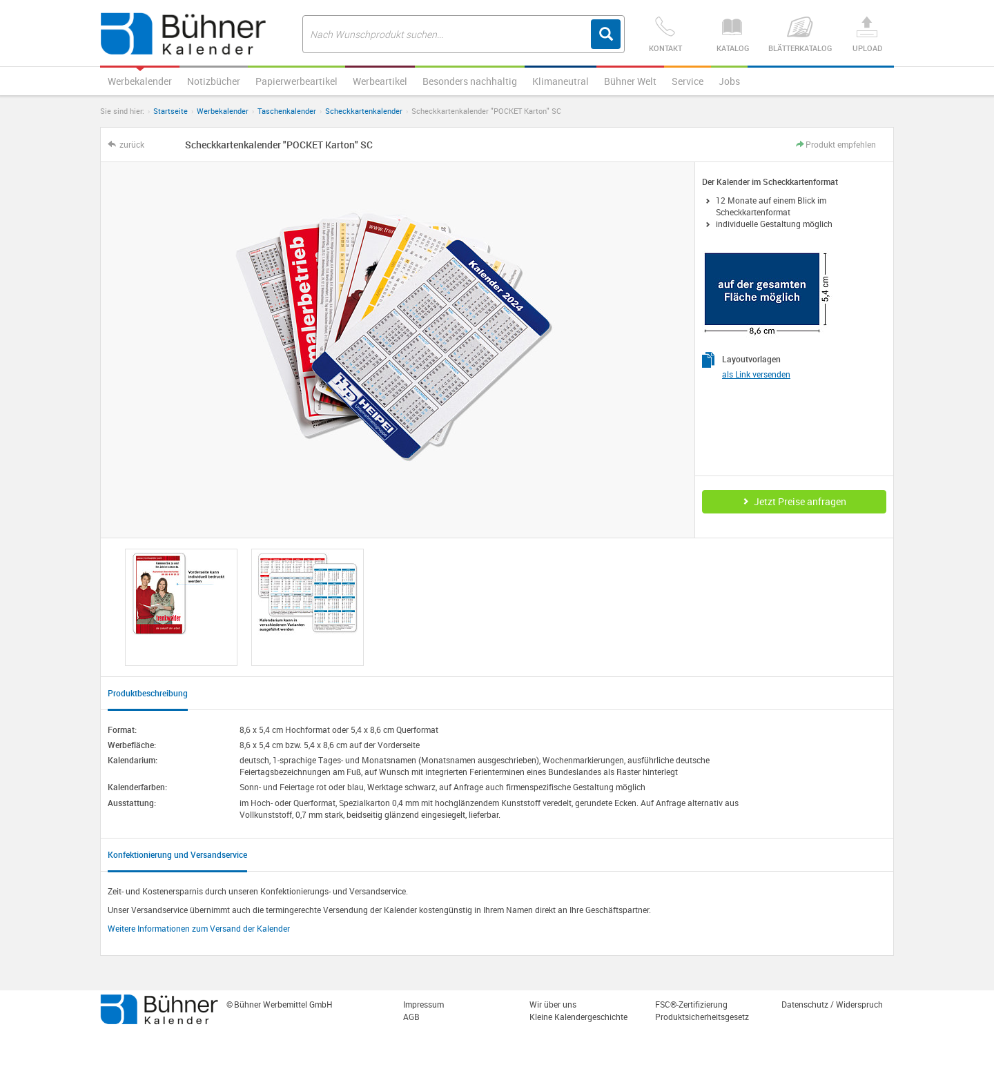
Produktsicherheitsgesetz (702, 1016)
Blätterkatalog (799, 35)
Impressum (423, 1004)
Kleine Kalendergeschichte (578, 1016)
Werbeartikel (380, 81)
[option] (181, 607)
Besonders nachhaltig (469, 81)
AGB (411, 1016)
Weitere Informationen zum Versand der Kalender (199, 928)
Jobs (729, 81)
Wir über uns (552, 1004)
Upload (866, 35)
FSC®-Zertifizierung (691, 1004)
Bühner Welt (630, 81)
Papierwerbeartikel (296, 81)
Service (687, 81)
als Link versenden (756, 374)
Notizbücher (213, 81)
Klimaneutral (560, 81)
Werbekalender (140, 81)
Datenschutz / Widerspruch (832, 1004)
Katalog (732, 35)
